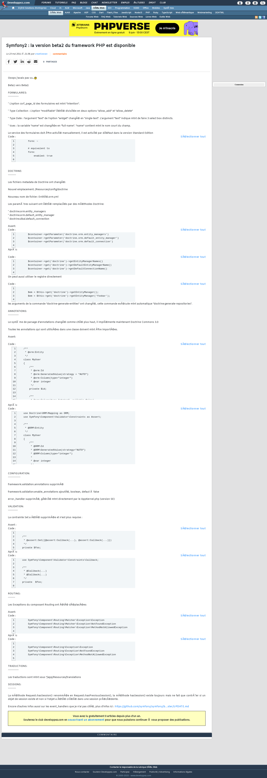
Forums (46, 2)
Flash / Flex (112, 12)
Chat (94, 2)
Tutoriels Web (120, 17)
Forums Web (92, 17)
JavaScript (126, 12)
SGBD (136, 8)
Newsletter (109, 2)
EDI (110, 8)
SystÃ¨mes (168, 8)
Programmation (122, 8)
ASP (86, 12)
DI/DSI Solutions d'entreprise (32, 8)
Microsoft (77, 8)
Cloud (53, 8)
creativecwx (41, 56)
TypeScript (167, 12)
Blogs (83, 2)
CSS (94, 12)
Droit (152, 2)
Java (88, 8)
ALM (67, 8)
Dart (101, 12)
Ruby (155, 12)
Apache (77, 12)
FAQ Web (105, 17)
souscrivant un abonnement (86, 722)
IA (60, 8)
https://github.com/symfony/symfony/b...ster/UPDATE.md (152, 709)
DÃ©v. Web (98, 8)
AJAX (67, 12)
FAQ (73, 2)
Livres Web (151, 17)
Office (146, 8)
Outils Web (164, 17)
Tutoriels (61, 2)
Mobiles (156, 8)
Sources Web (136, 17)
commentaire (60, 56)
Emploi (125, 2)
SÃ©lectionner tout (193, 139)
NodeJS (138, 12)
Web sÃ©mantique (185, 12)
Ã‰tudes (139, 2)
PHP (148, 12)
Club (162, 2)
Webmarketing (204, 12)
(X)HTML (219, 12)
